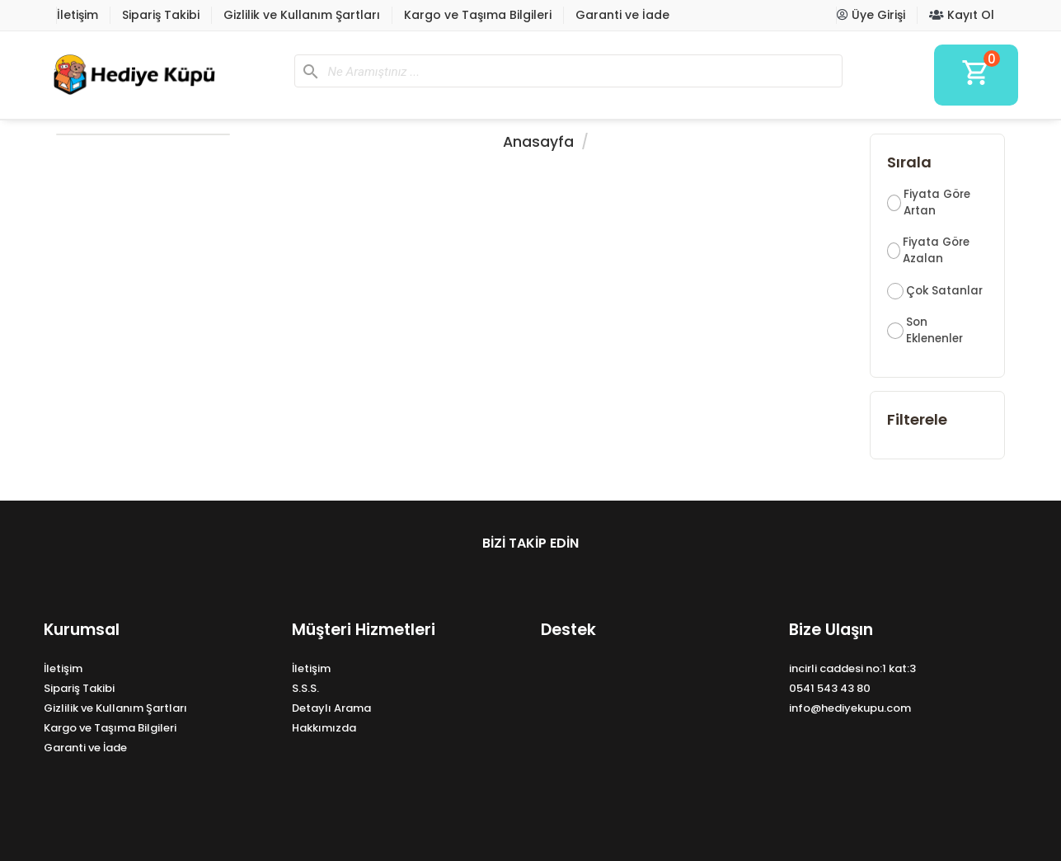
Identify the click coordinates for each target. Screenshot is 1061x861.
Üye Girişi (871, 15)
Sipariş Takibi (161, 15)
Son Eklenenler (934, 330)
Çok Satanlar (944, 291)
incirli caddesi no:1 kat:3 (852, 668)
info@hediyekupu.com (850, 708)
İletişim (77, 15)
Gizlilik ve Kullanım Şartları (301, 15)
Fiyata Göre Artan (937, 202)
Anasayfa (538, 142)
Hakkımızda (324, 728)
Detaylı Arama (331, 708)
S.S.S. (305, 688)
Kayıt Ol (961, 15)
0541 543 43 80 (830, 688)
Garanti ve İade (622, 15)
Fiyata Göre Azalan (936, 250)
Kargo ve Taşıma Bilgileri (478, 15)
